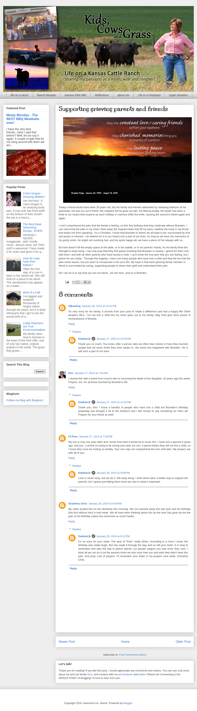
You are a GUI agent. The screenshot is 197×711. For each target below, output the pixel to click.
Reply (71, 323)
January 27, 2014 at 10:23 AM (113, 338)
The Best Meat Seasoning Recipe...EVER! (33, 228)
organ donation (178, 95)
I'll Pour (73, 436)
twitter (142, 674)
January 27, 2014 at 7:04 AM (91, 373)
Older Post (183, 641)
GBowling (74, 306)
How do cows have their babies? (31, 262)
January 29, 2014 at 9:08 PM (113, 472)
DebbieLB (84, 338)
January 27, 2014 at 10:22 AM (113, 402)
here (89, 674)
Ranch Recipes (46, 95)
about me (123, 95)
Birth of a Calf (31, 292)
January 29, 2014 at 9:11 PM (113, 536)
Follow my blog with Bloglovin (24, 400)
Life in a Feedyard (149, 95)
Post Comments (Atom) (132, 654)
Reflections (102, 95)
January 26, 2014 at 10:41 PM (99, 306)
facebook (127, 674)
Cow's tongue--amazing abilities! (34, 195)
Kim (70, 373)
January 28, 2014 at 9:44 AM (104, 503)
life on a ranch (19, 95)
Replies (76, 331)
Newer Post (67, 641)
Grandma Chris (77, 503)
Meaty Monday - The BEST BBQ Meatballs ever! (22, 118)
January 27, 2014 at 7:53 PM (95, 436)
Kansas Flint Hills (75, 95)
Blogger (127, 703)
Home (125, 641)
